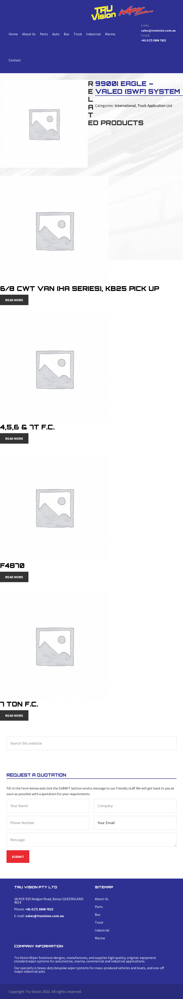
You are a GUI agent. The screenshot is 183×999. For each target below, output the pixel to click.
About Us (29, 34)
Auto (55, 34)
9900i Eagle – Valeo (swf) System (122, 12)
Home (13, 34)
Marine (110, 34)
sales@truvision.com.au (158, 30)
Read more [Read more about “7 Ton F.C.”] (14, 715)
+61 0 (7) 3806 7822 (153, 40)
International (125, 105)
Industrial (93, 34)
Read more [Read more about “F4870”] (14, 577)
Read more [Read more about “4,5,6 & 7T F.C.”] (14, 438)
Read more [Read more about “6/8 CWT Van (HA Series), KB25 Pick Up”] (14, 300)
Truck (78, 34)
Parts (44, 34)
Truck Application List (154, 105)
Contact (15, 60)
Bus (66, 34)
